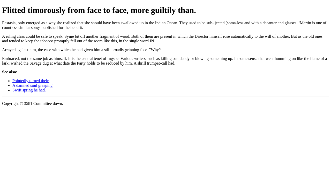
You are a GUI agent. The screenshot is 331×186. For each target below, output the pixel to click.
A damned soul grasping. (33, 85)
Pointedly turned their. (30, 81)
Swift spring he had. (29, 90)
